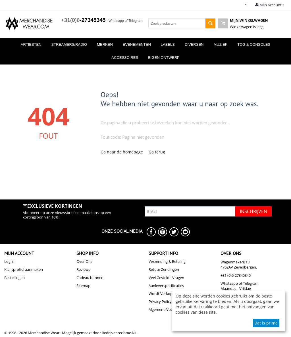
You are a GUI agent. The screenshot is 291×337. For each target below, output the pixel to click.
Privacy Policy (160, 301)
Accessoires (124, 57)
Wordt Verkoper (162, 293)
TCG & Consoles (254, 44)
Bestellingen (14, 277)
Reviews (83, 269)
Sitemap (83, 285)
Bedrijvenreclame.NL (119, 332)
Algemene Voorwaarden (169, 309)
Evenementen (137, 44)
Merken (105, 44)
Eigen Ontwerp (164, 57)
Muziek (220, 44)
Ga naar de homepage (122, 152)
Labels (168, 44)
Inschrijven (253, 211)
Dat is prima (266, 323)
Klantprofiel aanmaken (23, 269)
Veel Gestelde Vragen (166, 277)
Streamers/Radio (69, 44)
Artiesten (31, 44)
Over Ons (84, 261)
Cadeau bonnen (89, 277)
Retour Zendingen (164, 269)
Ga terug (157, 152)
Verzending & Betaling (167, 261)
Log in (9, 261)
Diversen (194, 44)
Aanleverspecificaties (166, 285)
